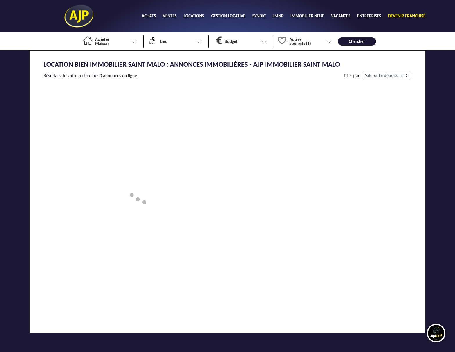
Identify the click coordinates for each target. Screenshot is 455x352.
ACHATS (149, 16)
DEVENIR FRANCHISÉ (406, 16)
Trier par (352, 75)
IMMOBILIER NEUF (307, 16)
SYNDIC (259, 16)
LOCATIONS (194, 16)
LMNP (277, 16)
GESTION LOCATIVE (228, 16)
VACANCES (340, 16)
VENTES (170, 16)
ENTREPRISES (369, 16)
